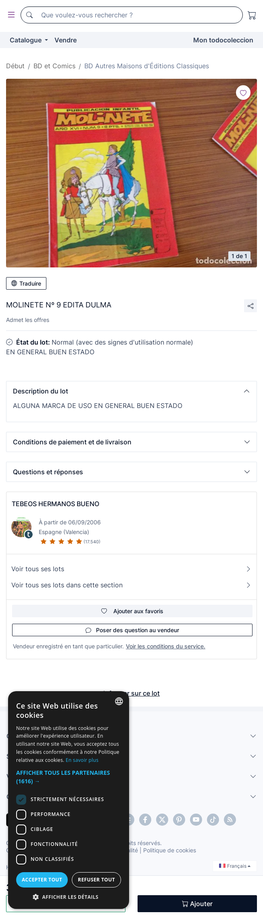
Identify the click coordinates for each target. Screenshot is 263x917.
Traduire (26, 283)
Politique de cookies (169, 850)
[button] (131, 391)
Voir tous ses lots (131, 569)
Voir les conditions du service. (165, 646)
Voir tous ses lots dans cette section (131, 585)
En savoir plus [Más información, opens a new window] (82, 760)
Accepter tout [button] (42, 879)
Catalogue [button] (26, 40)
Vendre (65, 40)
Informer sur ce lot (131, 693)
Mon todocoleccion (223, 40)
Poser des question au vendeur (132, 630)
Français (234, 866)
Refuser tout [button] (96, 879)
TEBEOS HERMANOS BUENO (55, 504)
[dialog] (68, 800)
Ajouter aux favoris (132, 611)
